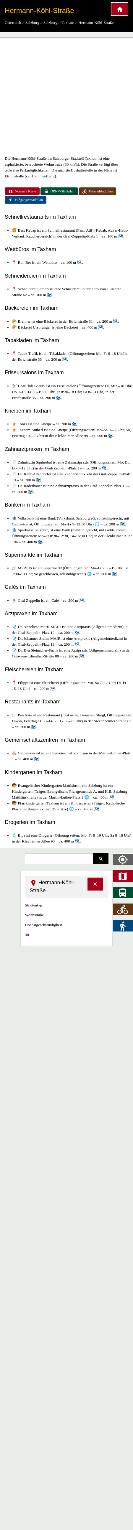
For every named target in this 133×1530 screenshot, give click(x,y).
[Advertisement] (55, 96)
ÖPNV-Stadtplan (59, 191)
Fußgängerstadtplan (25, 200)
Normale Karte (22, 191)
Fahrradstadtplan (97, 191)
